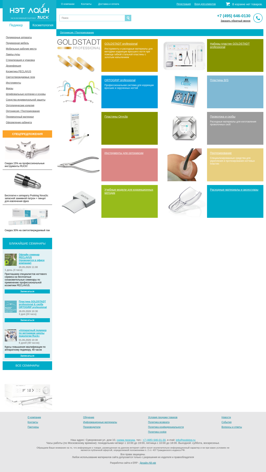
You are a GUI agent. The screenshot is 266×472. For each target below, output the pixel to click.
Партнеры (33, 427)
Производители (92, 427)
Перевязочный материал (20, 116)
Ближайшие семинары (27, 243)
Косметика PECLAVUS (18, 71)
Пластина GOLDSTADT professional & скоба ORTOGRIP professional (33, 304)
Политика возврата (158, 422)
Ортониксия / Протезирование (23, 111)
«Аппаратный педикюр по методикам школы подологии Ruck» (32, 333)
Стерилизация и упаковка (20, 60)
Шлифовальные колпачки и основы (26, 94)
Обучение (88, 417)
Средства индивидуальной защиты (25, 99)
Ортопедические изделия (20, 105)
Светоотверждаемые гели (20, 77)
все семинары (27, 365)
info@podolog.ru (186, 439)
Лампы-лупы (13, 54)
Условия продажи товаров (163, 417)
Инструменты (13, 82)
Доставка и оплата (108, 4)
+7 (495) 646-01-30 (154, 439)
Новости (226, 417)
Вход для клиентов (205, 4)
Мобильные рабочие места (21, 48)
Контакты (86, 4)
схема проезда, (126, 439)
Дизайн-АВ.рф (148, 462)
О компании (67, 4)
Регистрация (184, 4)
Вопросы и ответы (232, 427)
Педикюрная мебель (17, 43)
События (227, 422)
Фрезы (9, 88)
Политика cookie (157, 432)
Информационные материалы (100, 422)
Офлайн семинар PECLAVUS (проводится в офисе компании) (31, 259)
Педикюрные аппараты (19, 37)
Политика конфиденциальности (166, 427)
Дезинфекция (13, 65)
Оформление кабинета (19, 122)
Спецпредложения (27, 134)
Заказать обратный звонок (235, 20)
